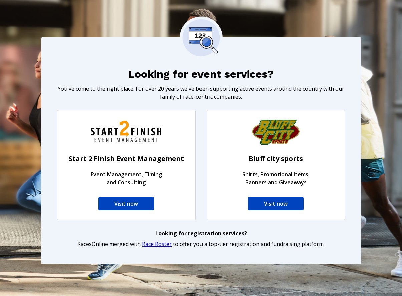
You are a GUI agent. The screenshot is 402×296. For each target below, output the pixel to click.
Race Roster (157, 244)
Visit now (126, 203)
